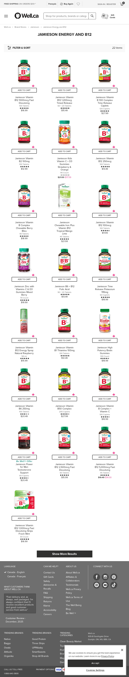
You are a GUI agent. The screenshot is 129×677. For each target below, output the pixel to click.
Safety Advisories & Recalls (50, 585)
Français (52, 3)
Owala (7, 647)
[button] (64, 34)
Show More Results (64, 554)
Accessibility (50, 610)
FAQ (46, 593)
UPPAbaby (37, 647)
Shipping (48, 597)
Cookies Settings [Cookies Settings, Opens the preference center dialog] (95, 670)
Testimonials (72, 585)
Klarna (47, 605)
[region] (95, 660)
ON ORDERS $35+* (20, 3)
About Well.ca (73, 572)
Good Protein (39, 639)
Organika (8, 656)
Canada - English (16, 572)
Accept (95, 663)
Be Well (71, 613)
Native (7, 639)
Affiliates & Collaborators (73, 578)
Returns (48, 601)
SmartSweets (39, 652)
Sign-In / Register (107, 4)
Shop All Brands (40, 656)
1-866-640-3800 (11, 673)
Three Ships (38, 643)
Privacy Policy (107, 656)
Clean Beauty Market (70, 641)
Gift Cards (49, 577)
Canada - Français (16, 576)
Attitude (8, 652)
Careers (48, 614)
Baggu (7, 643)
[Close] (122, 650)
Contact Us (49, 572)
